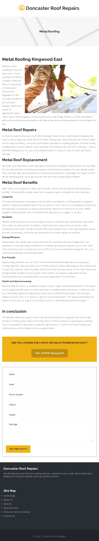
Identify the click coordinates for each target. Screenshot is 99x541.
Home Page (9, 495)
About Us (8, 499)
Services (8, 503)
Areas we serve (11, 507)
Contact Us (9, 516)
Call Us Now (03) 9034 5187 (49, 353)
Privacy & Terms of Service (17, 512)
